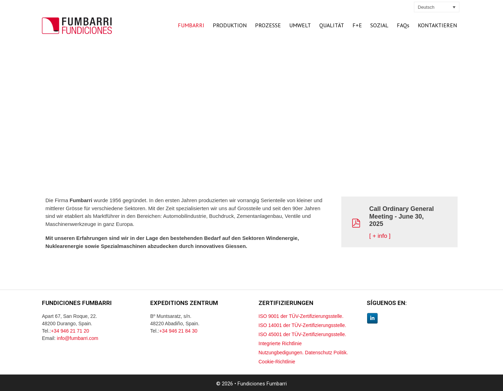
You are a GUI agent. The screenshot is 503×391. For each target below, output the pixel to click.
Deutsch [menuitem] (426, 7)
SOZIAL (379, 25)
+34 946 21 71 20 (70, 331)
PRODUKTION (230, 25)
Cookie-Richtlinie (276, 361)
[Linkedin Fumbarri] (372, 318)
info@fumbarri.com (77, 338)
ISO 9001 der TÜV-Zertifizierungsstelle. (300, 316)
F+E (357, 25)
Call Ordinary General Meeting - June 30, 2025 (401, 216)
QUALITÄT (331, 25)
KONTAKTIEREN (437, 25)
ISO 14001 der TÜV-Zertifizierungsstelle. (302, 325)
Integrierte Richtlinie (280, 343)
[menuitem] (436, 7)
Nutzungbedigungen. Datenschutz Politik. (303, 352)
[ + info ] (380, 236)
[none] (436, 7)
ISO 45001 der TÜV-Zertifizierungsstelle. (302, 334)
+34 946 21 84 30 (178, 331)
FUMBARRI (191, 25)
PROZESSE (268, 25)
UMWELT (300, 25)
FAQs (403, 25)
